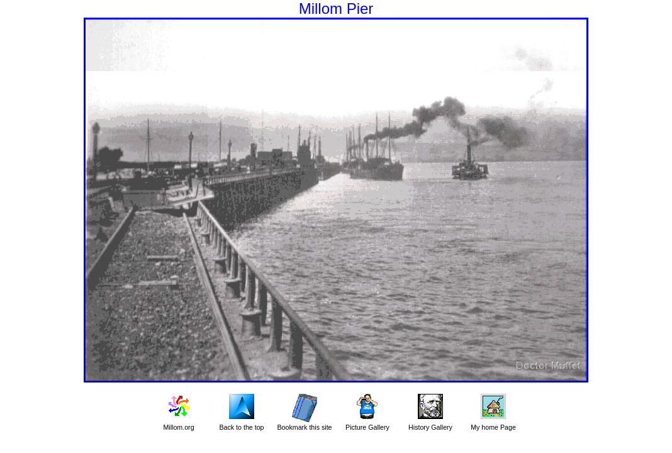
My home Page (493, 427)
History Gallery (430, 427)
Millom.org (178, 427)
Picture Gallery (367, 427)
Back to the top (241, 427)
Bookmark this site (304, 427)
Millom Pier (336, 8)
